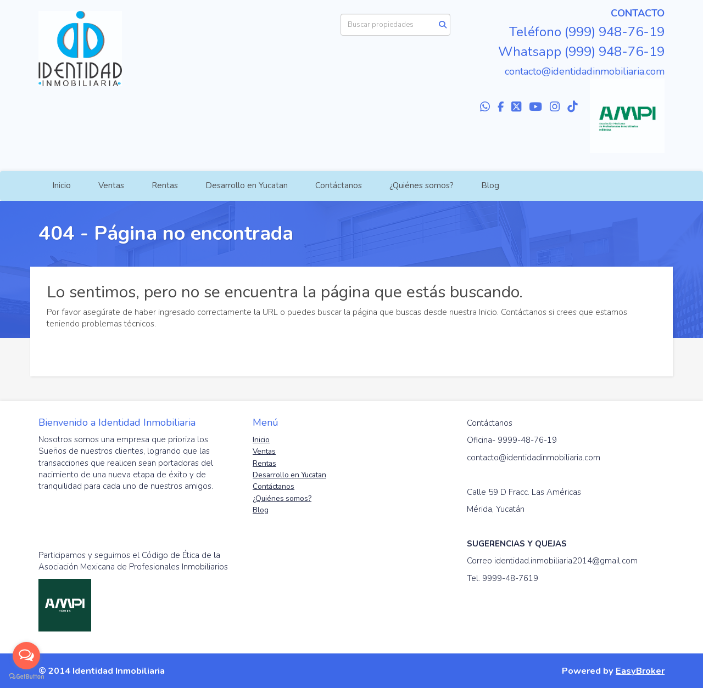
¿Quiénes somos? (421, 185)
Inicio (61, 185)
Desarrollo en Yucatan (246, 185)
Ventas (111, 185)
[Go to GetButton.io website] (26, 676)
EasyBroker (640, 670)
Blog (490, 185)
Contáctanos (338, 185)
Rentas (165, 185)
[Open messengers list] (26, 655)
